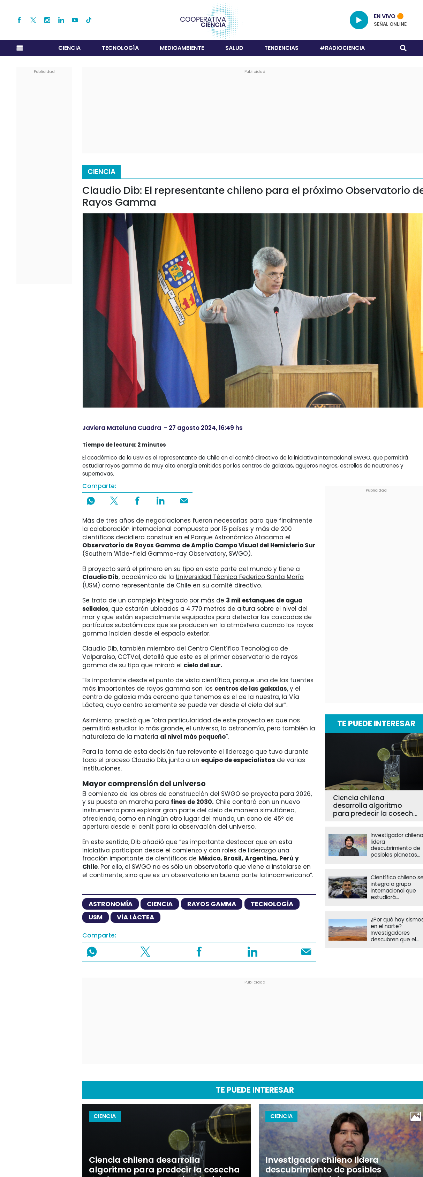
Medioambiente (182, 48)
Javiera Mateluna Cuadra (121, 428)
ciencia (160, 903)
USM (96, 917)
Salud (234, 48)
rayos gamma (211, 903)
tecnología (272, 903)
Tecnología (120, 48)
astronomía (111, 903)
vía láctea (135, 917)
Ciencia (69, 48)
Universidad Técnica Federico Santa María (240, 577)
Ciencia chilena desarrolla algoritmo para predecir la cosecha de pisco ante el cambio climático (375, 806)
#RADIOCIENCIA (342, 48)
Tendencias (281, 48)
